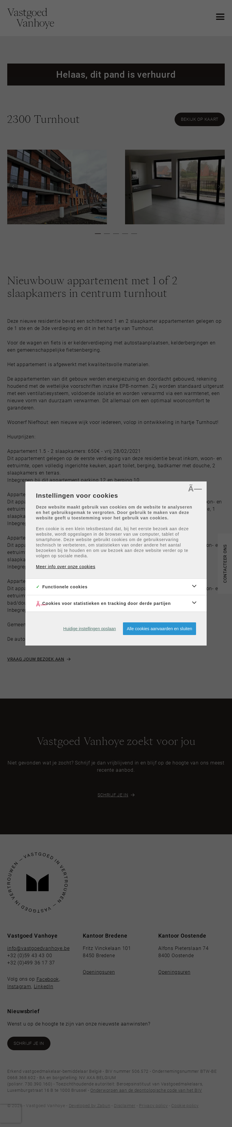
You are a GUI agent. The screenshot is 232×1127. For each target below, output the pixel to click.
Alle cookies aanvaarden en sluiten (159, 628)
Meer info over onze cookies (65, 566)
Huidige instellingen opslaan (89, 628)
